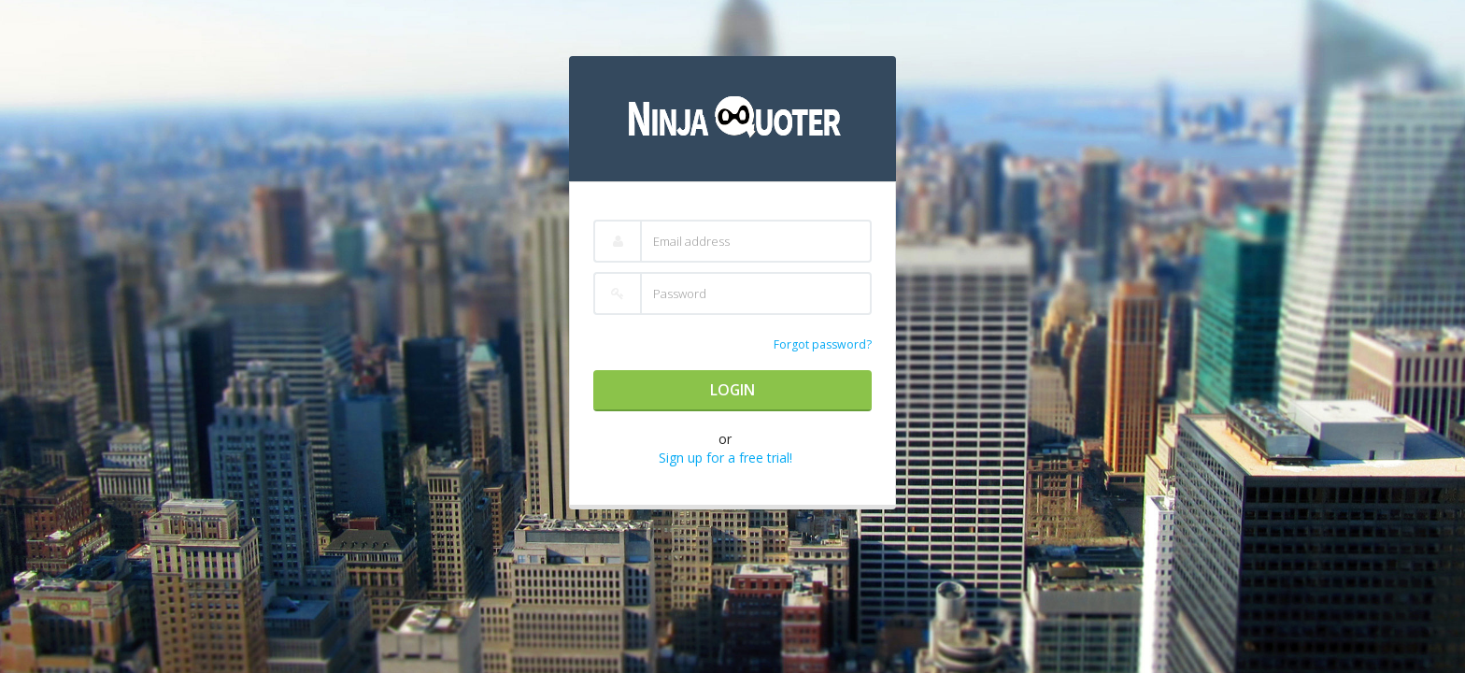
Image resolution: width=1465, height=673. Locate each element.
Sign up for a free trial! (725, 457)
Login (732, 389)
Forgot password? (823, 344)
